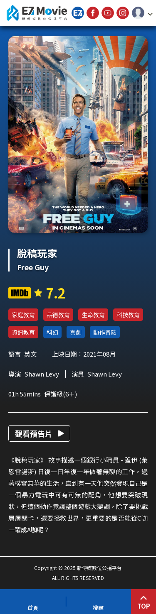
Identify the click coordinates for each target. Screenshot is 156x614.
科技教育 (128, 315)
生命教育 (93, 315)
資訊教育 (23, 332)
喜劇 (76, 332)
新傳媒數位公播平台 (36, 13)
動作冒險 (104, 332)
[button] (142, 13)
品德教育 (58, 315)
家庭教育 (23, 315)
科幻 (52, 332)
